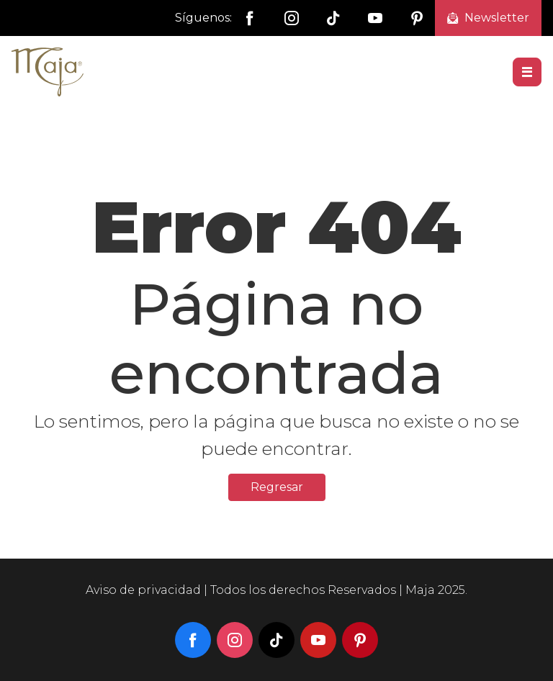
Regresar (277, 487)
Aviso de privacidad (143, 590)
